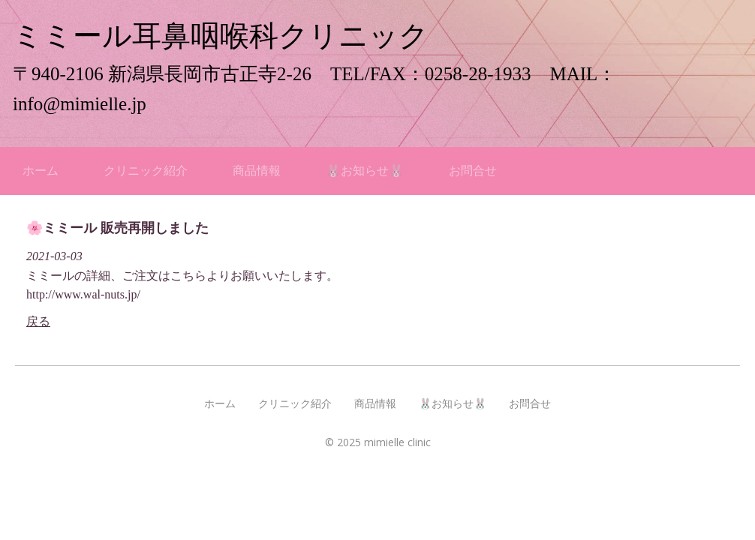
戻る (38, 321)
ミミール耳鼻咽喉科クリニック (221, 36)
